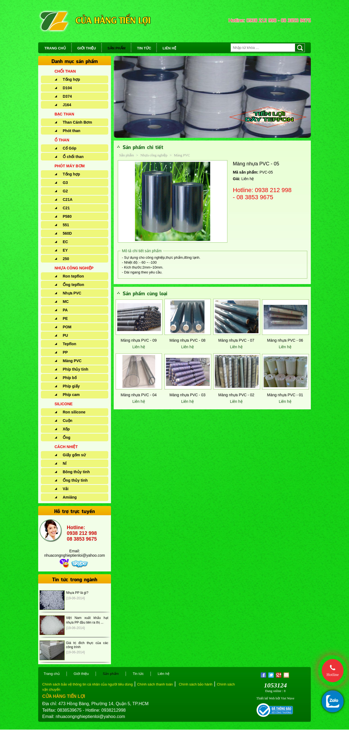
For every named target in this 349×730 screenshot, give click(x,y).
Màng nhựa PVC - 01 (285, 395)
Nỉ (65, 463)
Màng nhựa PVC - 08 (188, 340)
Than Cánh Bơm (77, 122)
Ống (66, 437)
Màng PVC (72, 361)
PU (65, 335)
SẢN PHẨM (116, 48)
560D (67, 233)
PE (65, 318)
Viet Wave (287, 698)
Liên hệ (138, 347)
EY (65, 250)
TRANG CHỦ (55, 48)
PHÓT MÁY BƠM (70, 166)
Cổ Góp (69, 148)
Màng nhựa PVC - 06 (285, 340)
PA (65, 310)
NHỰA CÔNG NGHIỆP (74, 268)
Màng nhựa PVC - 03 (188, 395)
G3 (65, 182)
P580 (67, 216)
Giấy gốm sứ (74, 455)
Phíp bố (70, 378)
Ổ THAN (62, 140)
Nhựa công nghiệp (154, 155)
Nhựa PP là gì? (77, 593)
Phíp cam (71, 394)
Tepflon (69, 344)
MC (66, 301)
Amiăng (70, 497)
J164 (67, 105)
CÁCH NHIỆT (66, 447)
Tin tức (138, 674)
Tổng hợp (71, 79)
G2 (65, 191)
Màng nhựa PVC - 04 (139, 395)
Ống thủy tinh (75, 480)
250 (66, 259)
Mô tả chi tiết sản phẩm (142, 251)
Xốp (66, 429)
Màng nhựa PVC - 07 (236, 340)
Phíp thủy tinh (75, 369)
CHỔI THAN (65, 71)
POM (67, 327)
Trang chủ (52, 674)
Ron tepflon (73, 276)
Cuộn (67, 420)
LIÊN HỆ (169, 48)
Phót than (71, 131)
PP (65, 352)
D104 (67, 88)
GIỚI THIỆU (86, 48)
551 (66, 225)
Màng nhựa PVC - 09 (139, 340)
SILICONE (64, 404)
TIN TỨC (144, 48)
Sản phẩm (126, 155)
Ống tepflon (73, 284)
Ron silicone (74, 412)
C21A (68, 199)
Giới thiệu (81, 674)
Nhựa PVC (72, 293)
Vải (65, 489)
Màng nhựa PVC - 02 (236, 395)
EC (65, 242)
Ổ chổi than (73, 156)
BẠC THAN (64, 114)
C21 (66, 208)
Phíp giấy (71, 386)
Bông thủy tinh (76, 472)
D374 (67, 96)
